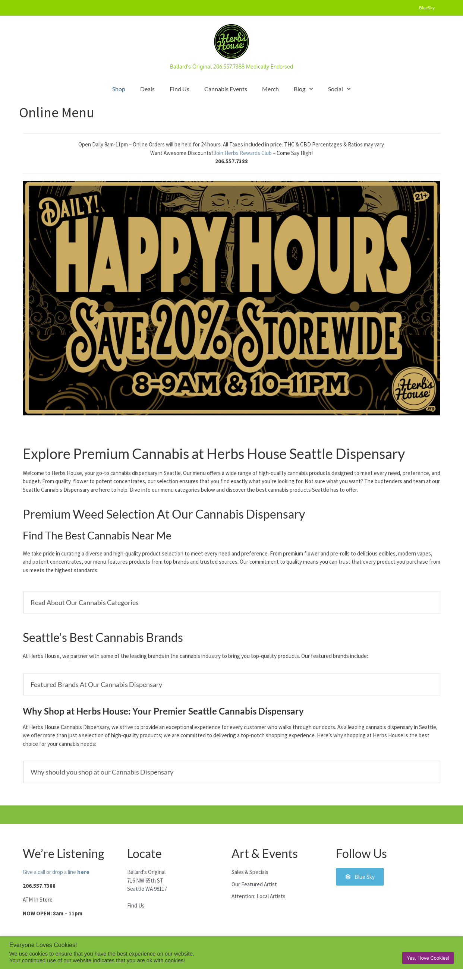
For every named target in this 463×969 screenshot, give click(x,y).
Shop (118, 88)
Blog (303, 89)
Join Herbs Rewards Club (243, 152)
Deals (147, 88)
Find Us (179, 88)
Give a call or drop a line (56, 871)
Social (339, 89)
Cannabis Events (225, 88)
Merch (270, 88)
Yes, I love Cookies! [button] (428, 958)
